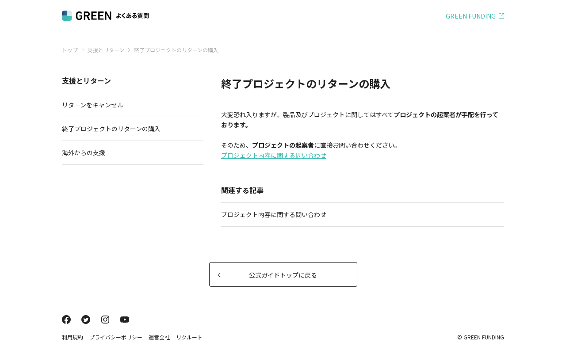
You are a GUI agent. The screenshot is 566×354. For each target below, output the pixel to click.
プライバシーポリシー (115, 337)
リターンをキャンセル (129, 104)
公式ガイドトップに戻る (267, 274)
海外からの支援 (129, 152)
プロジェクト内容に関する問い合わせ (273, 155)
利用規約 (72, 337)
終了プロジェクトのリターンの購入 (129, 128)
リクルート (189, 337)
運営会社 (159, 337)
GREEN (471, 15)
